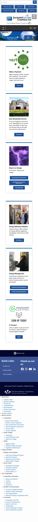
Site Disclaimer (7, 374)
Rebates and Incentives (13, 459)
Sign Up (19, 336)
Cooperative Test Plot (12, 500)
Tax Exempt (7, 411)
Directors (8, 483)
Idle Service (7, 403)
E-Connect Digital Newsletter (14, 489)
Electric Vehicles (10, 469)
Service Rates (10, 428)
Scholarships (9, 506)
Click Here (19, 85)
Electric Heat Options (12, 421)
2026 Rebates (19, 240)
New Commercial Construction (15, 424)
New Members (8, 407)
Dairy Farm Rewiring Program (15, 455)
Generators (9, 435)
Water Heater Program (12, 461)
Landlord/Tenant (8, 405)
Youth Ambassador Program (14, 508)
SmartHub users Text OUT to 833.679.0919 (19, 183)
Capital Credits (8, 400)
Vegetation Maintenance (13, 448)
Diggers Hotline (10, 444)
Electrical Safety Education (14, 446)
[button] (3, 36)
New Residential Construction (14, 426)
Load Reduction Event (12, 437)
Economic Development (13, 502)
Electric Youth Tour (11, 504)
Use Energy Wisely (11, 493)
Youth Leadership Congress (14, 510)
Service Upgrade (11, 430)
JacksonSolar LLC (11, 471)
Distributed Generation (12, 466)
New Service (19, 134)
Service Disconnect (9, 409)
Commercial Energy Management (19, 291)
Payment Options (7, 413)
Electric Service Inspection (14, 423)
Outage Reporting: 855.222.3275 (19, 177)
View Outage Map (19, 187)
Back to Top (20, 353)
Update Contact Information (14, 491)
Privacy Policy (7, 370)
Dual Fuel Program (11, 457)
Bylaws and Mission (12, 479)
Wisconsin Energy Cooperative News (17, 495)
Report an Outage (11, 439)
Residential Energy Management (19, 287)
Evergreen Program (11, 467)
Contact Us (6, 366)
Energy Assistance (9, 401)
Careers (8, 481)
